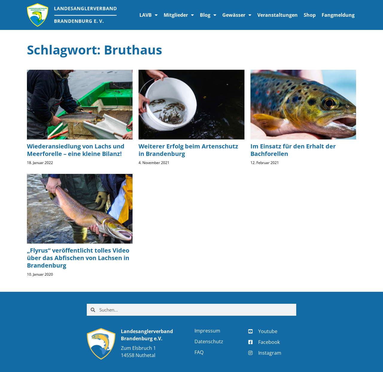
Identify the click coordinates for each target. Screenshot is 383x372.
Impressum (207, 331)
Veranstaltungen (277, 15)
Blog (208, 15)
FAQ (198, 352)
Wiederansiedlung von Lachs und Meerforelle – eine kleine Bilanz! (75, 150)
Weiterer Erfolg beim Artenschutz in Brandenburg (188, 150)
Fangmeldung (338, 15)
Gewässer (236, 15)
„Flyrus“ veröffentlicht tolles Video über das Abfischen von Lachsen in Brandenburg (78, 257)
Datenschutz (208, 341)
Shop (310, 15)
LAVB (148, 15)
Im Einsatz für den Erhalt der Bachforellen (293, 150)
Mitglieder (179, 15)
